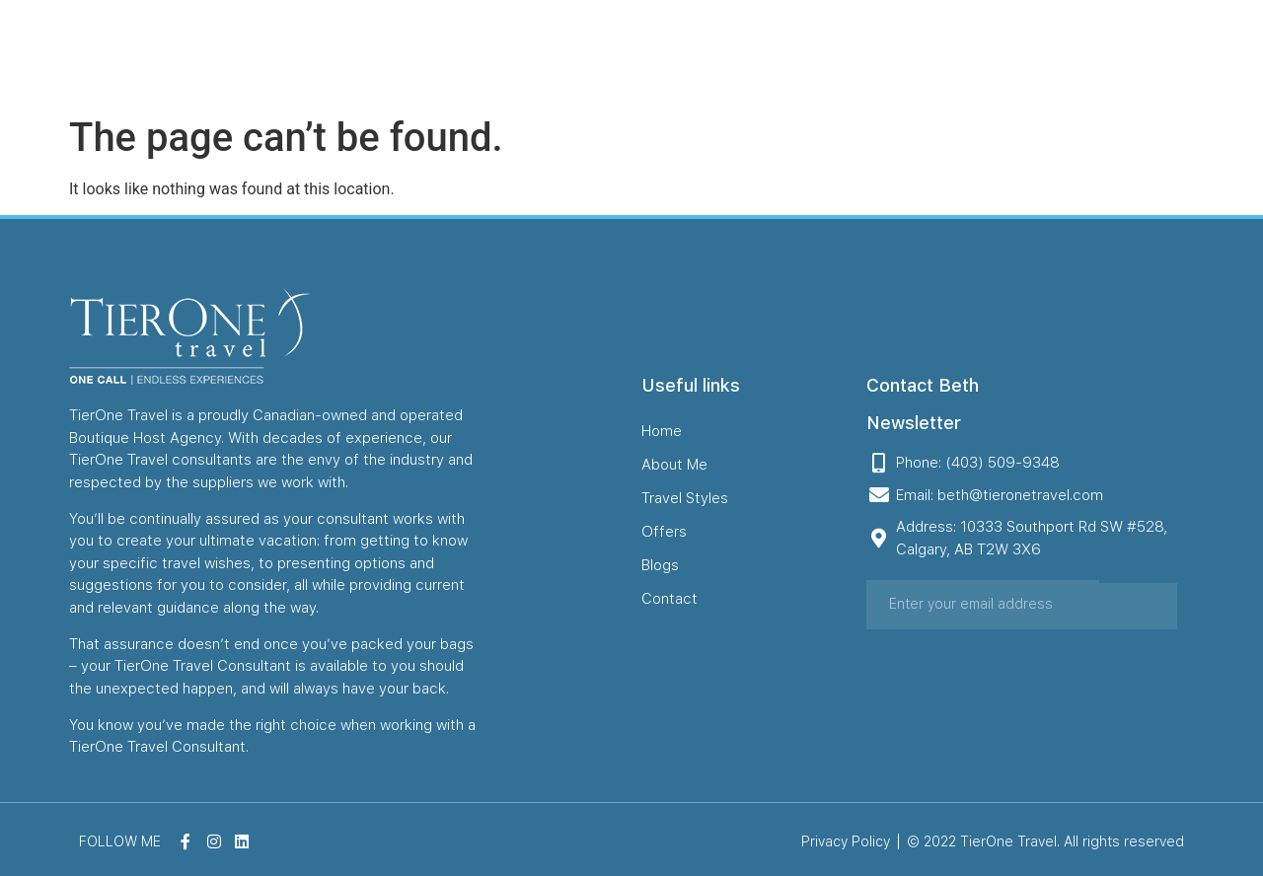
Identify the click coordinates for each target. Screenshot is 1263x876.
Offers (880, 52)
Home (553, 52)
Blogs (958, 52)
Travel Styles (770, 52)
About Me (648, 52)
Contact (1042, 52)
